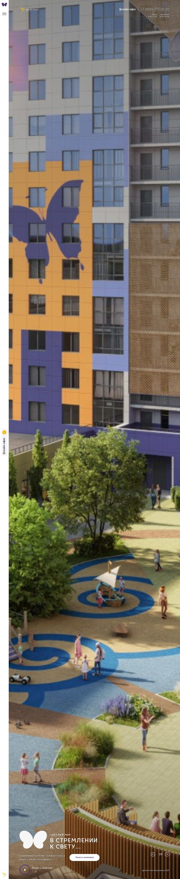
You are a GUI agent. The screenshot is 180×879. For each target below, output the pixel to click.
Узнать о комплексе (84, 857)
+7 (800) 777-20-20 (155, 9)
